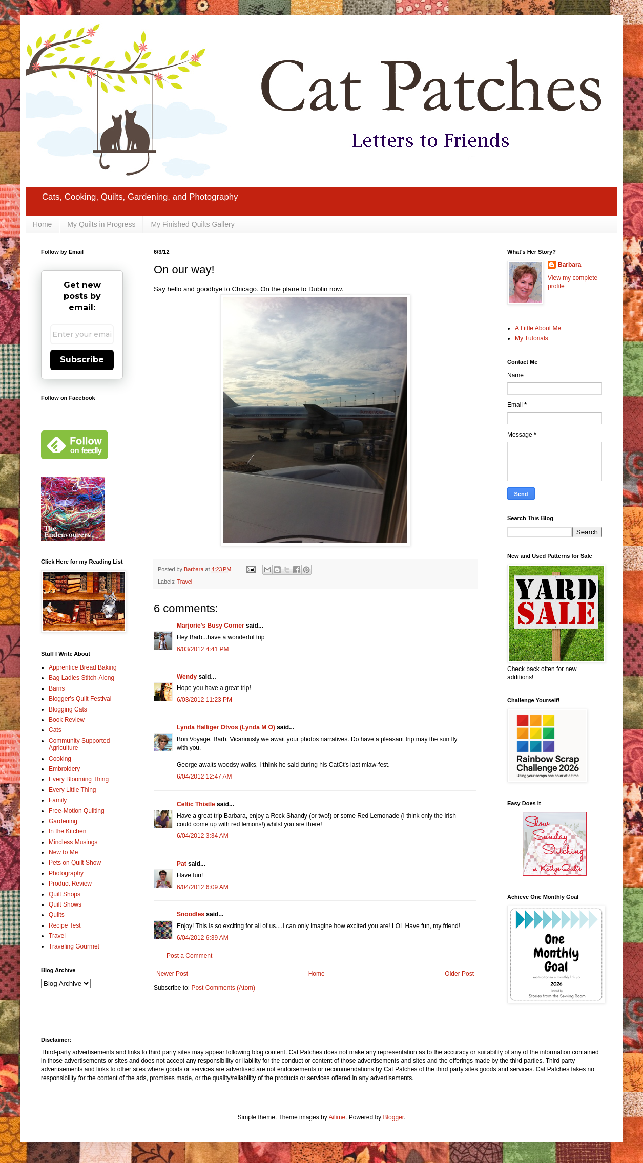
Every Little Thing (72, 789)
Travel (185, 581)
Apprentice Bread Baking (83, 667)
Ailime (336, 1117)
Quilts (57, 914)
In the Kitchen (67, 831)
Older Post (459, 973)
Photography (66, 873)
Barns (57, 688)
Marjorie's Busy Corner (210, 625)
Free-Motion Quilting (77, 810)
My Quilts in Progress (101, 224)
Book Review (67, 719)
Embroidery (64, 768)
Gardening (63, 821)
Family (58, 800)
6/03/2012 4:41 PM (203, 649)
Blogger (393, 1117)
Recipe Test (64, 925)
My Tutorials (531, 338)
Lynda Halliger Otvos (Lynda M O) (226, 727)
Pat (181, 863)
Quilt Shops (64, 894)
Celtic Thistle (196, 804)
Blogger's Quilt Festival (80, 698)
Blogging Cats (68, 709)
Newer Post (172, 973)
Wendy (187, 676)
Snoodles (190, 914)
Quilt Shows (65, 904)
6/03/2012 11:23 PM (204, 699)
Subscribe (82, 359)
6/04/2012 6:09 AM (203, 887)
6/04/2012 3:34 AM (203, 835)
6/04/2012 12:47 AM (204, 776)
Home (42, 224)
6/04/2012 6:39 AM (203, 937)
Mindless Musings (73, 842)
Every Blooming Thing (79, 779)
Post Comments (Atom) (223, 988)
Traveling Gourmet (74, 946)
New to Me (63, 852)
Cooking (60, 758)
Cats (55, 730)
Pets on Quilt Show (75, 862)
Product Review (70, 883)
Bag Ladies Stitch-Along (81, 677)
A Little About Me (538, 328)
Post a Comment (189, 955)
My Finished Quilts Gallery (192, 224)
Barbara (569, 264)
